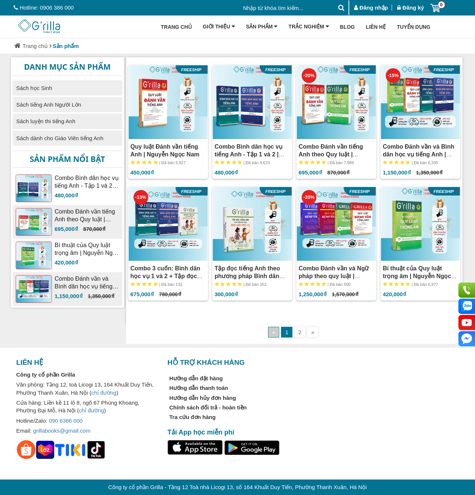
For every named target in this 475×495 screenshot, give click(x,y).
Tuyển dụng (413, 27)
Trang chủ (176, 27)
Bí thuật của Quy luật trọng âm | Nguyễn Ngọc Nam (417, 276)
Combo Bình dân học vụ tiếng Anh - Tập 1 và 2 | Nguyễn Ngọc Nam (248, 154)
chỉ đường (104, 393)
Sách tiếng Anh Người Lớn (48, 104)
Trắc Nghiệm (308, 27)
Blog (347, 27)
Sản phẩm (261, 27)
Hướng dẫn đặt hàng (196, 378)
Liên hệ (376, 27)
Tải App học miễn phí (200, 432)
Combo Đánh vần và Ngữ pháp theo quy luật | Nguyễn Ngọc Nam (334, 276)
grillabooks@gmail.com (61, 431)
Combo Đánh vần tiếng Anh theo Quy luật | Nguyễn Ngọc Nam (331, 154)
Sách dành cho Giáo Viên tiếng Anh (59, 138)
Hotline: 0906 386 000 (44, 7)
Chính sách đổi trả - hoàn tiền (208, 407)
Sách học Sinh (34, 88)
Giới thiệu (219, 27)
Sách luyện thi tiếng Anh (45, 121)
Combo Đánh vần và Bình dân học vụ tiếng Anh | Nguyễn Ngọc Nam (418, 154)
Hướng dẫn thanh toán (198, 388)
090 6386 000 (66, 421)
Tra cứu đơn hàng (192, 417)
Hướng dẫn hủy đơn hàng (202, 398)
